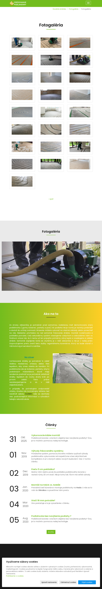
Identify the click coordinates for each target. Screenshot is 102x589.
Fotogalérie (73, 9)
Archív (51, 532)
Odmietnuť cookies (68, 582)
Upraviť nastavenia (49, 582)
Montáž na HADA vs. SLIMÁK (45, 484)
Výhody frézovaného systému (47, 450)
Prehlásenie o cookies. (15, 576)
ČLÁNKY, (28, 394)
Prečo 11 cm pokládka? (43, 469)
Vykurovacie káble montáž (45, 435)
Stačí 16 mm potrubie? (43, 500)
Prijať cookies (87, 582)
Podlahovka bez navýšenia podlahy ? (51, 516)
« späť (51, 199)
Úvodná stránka (59, 9)
